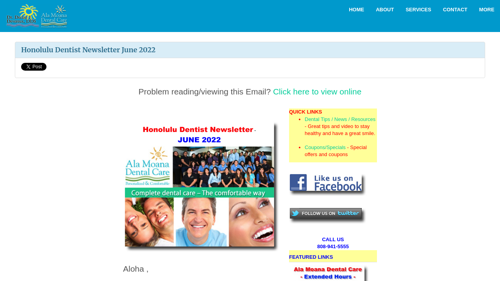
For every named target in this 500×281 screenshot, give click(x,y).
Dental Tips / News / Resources (340, 119)
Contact (455, 9)
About (385, 9)
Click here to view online (317, 91)
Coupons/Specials (325, 147)
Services (418, 9)
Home (356, 9)
